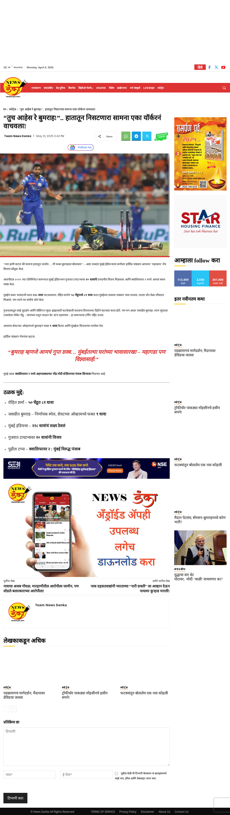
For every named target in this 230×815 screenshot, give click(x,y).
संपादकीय (178, 557)
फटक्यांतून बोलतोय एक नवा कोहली (141, 692)
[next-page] (13, 708)
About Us (164, 811)
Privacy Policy (127, 811)
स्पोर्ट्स (12, 109)
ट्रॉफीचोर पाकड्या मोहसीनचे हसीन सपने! (85, 692)
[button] (224, 88)
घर (4, 109)
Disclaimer (147, 811)
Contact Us (182, 811)
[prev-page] (6, 708)
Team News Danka (17, 136)
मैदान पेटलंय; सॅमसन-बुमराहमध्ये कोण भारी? (200, 510)
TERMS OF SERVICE (103, 811)
